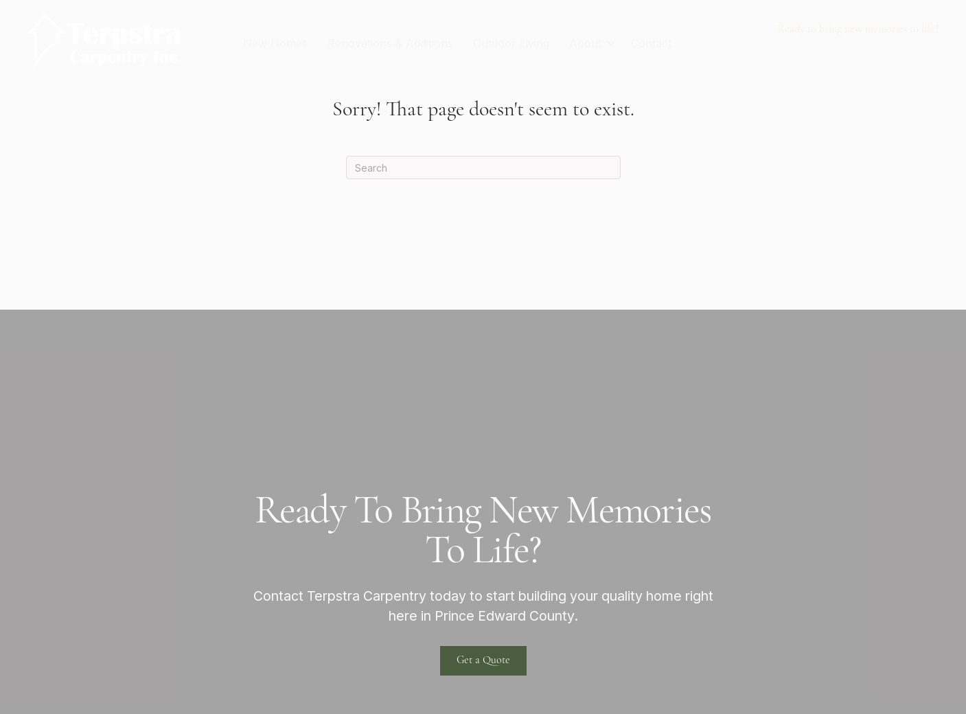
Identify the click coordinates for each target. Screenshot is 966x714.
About (585, 43)
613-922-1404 (756, 50)
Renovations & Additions (390, 43)
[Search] (483, 167)
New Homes (275, 43)
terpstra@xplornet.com (873, 50)
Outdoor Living (511, 43)
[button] (611, 43)
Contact (651, 43)
